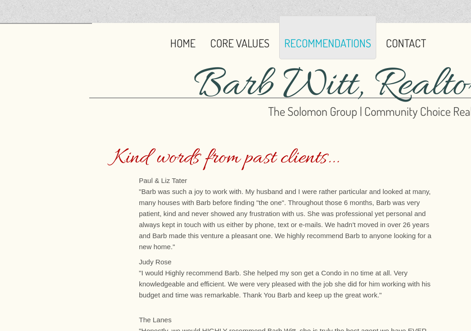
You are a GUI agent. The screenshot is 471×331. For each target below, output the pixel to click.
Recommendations (327, 43)
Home (182, 43)
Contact (406, 43)
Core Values (240, 43)
